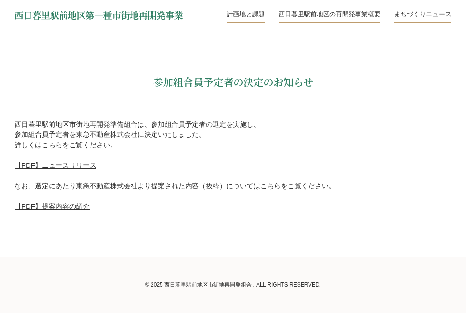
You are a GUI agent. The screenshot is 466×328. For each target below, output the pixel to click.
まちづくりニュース (422, 14)
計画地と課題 (246, 14)
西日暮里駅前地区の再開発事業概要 (329, 14)
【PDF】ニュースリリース (55, 165)
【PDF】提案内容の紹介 (52, 206)
